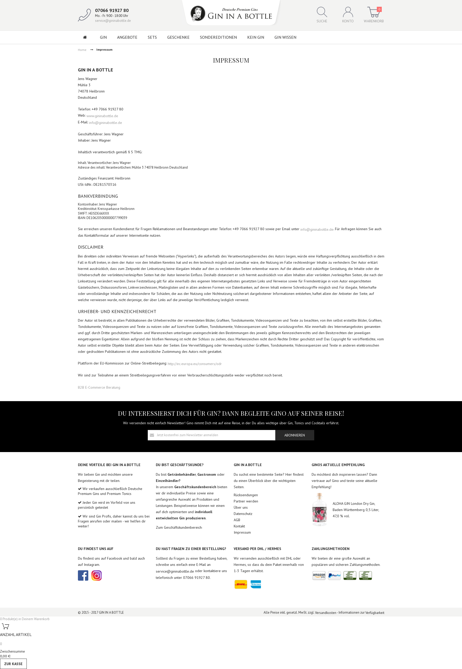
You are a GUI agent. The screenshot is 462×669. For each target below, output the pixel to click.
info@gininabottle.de (105, 122)
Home (82, 49)
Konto (348, 15)
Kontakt (239, 526)
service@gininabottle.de (113, 20)
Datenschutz (243, 513)
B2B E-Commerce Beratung (99, 387)
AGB (237, 520)
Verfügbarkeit (374, 613)
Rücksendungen (246, 495)
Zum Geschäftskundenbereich (179, 527)
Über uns (241, 507)
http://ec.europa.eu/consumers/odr (195, 363)
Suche (322, 15)
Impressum (242, 532)
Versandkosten (325, 613)
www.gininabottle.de (102, 116)
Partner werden (246, 501)
